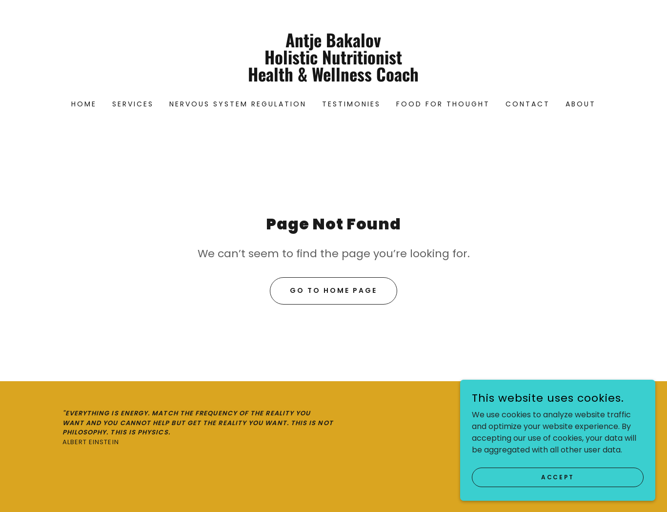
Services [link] (133, 104)
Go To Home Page (333, 290)
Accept (557, 496)
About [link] (581, 104)
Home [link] (84, 104)
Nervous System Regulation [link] (237, 104)
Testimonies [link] (351, 104)
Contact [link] (527, 104)
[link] (333, 78)
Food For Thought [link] (443, 104)
